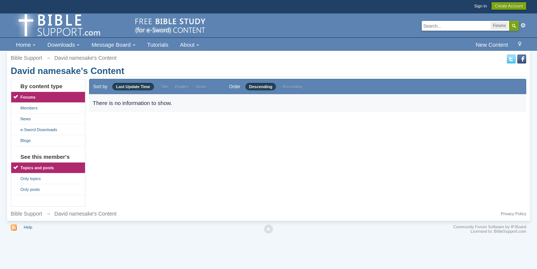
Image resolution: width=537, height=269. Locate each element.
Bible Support (26, 214)
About (190, 44)
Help (28, 227)
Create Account (509, 6)
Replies (182, 86)
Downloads (63, 44)
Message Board (113, 44)
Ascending (292, 86)
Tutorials (158, 44)
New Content (491, 44)
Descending (260, 86)
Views (200, 86)
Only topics (31, 178)
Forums (28, 97)
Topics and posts (37, 168)
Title (164, 86)
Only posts (30, 189)
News (26, 119)
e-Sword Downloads (39, 129)
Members (29, 108)
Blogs (26, 140)
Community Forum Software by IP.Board (489, 227)
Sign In (480, 6)
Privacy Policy (513, 213)
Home (26, 44)
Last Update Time (133, 86)
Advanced (523, 25)
